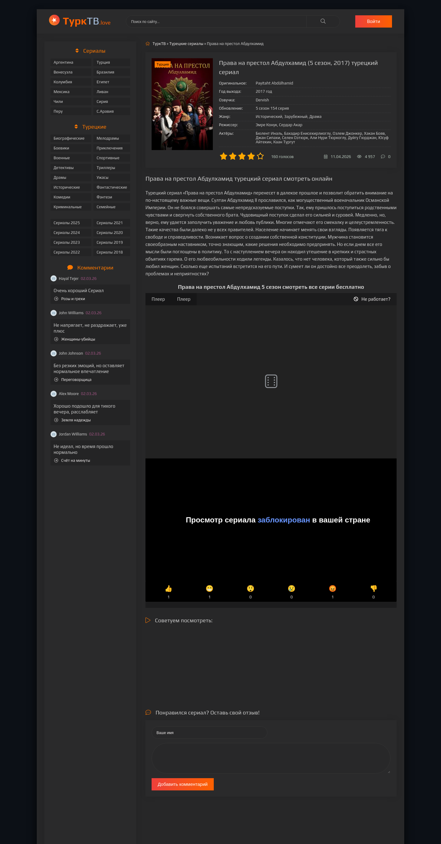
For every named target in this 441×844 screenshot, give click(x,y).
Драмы (60, 177)
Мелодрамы (107, 138)
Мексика (62, 91)
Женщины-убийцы (74, 339)
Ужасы (102, 177)
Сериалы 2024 (67, 232)
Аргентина (63, 62)
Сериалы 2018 (109, 252)
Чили (58, 101)
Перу (58, 111)
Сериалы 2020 (109, 232)
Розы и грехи (69, 299)
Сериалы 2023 (67, 242)
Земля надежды (72, 420)
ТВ (87, 21)
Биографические (69, 138)
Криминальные (68, 207)
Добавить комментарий (183, 784)
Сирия (102, 101)
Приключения (109, 148)
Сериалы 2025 (67, 222)
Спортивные (107, 158)
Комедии (62, 197)
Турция (103, 62)
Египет (102, 82)
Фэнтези (104, 197)
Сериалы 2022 (67, 252)
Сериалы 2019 (109, 242)
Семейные (105, 207)
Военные (62, 158)
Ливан (102, 91)
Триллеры (105, 167)
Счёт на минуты (72, 460)
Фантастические (111, 187)
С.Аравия (105, 111)
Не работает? (372, 299)
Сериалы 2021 (109, 222)
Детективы (64, 167)
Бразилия (105, 72)
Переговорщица (73, 380)
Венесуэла (63, 72)
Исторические (67, 187)
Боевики (61, 148)
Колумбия (63, 82)
